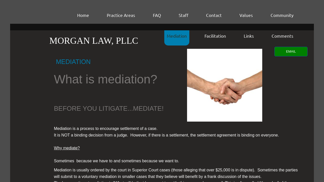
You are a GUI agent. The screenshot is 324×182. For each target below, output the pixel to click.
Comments (282, 35)
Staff (183, 15)
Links (249, 35)
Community (282, 15)
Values (246, 15)
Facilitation (215, 35)
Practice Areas (121, 15)
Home (83, 15)
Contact (214, 15)
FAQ (157, 15)
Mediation (177, 35)
